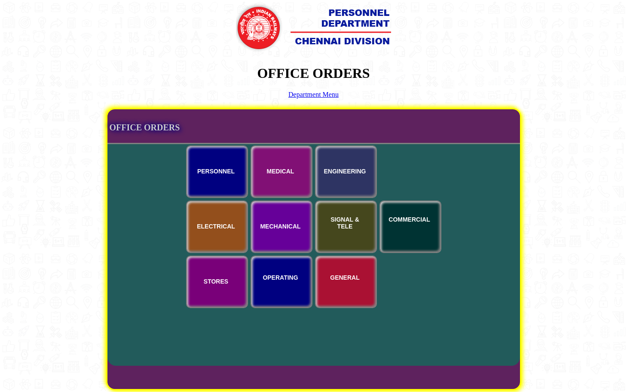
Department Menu (313, 94)
